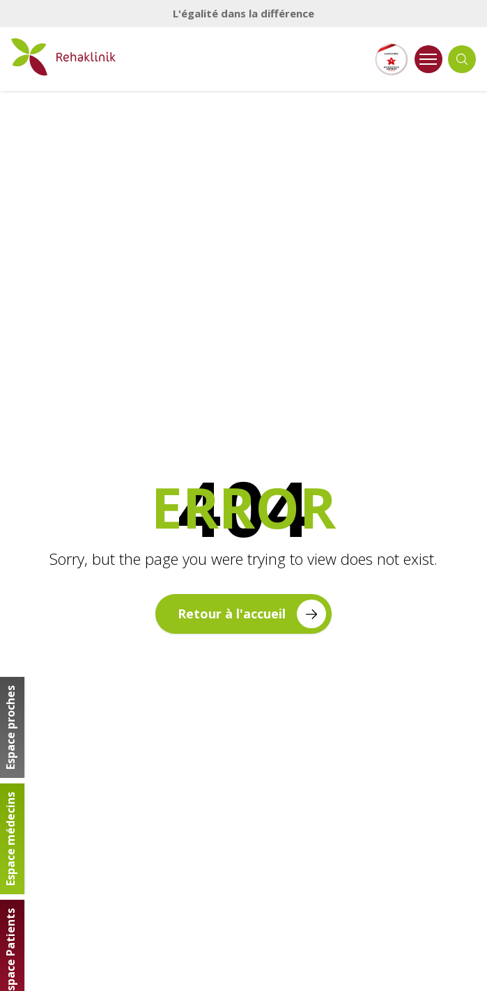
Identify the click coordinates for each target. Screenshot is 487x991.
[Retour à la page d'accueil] (63, 57)
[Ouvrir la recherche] (462, 59)
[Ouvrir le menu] (428, 59)
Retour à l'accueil (251, 614)
